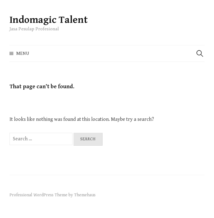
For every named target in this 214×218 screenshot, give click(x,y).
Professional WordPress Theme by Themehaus (52, 194)
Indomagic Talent (48, 20)
